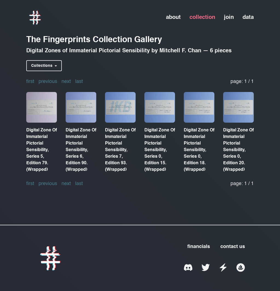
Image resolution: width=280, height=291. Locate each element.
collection (202, 17)
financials (198, 246)
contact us (232, 246)
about (173, 17)
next (66, 81)
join (229, 17)
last (79, 81)
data (248, 17)
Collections (44, 66)
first (30, 81)
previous (48, 81)
